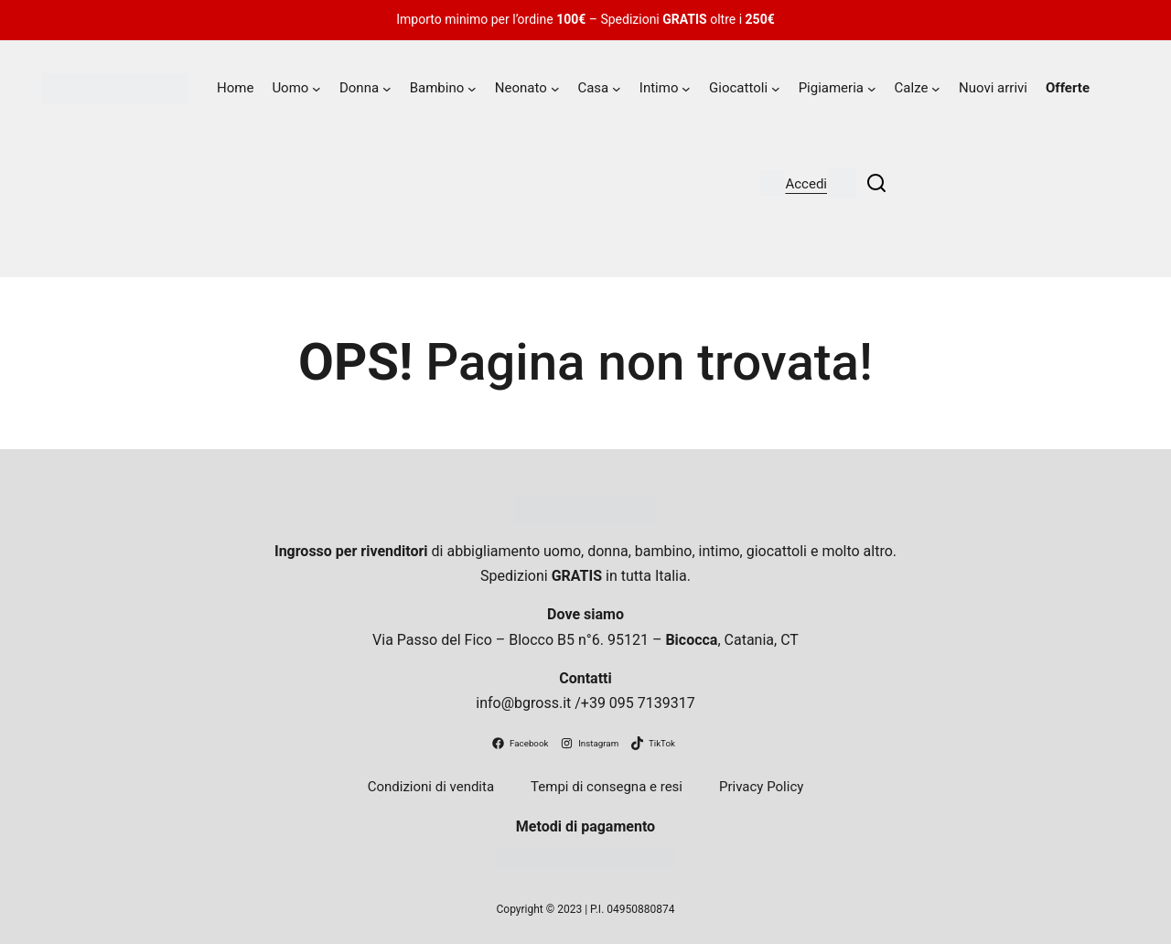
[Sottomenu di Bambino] (472, 88)
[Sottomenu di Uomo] (316, 88)
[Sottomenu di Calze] (935, 88)
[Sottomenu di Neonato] (555, 88)
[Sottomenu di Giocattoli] (775, 88)
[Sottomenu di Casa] (616, 88)
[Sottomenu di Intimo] (686, 88)
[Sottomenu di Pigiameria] (871, 88)
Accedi (806, 184)
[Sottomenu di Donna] (387, 88)
